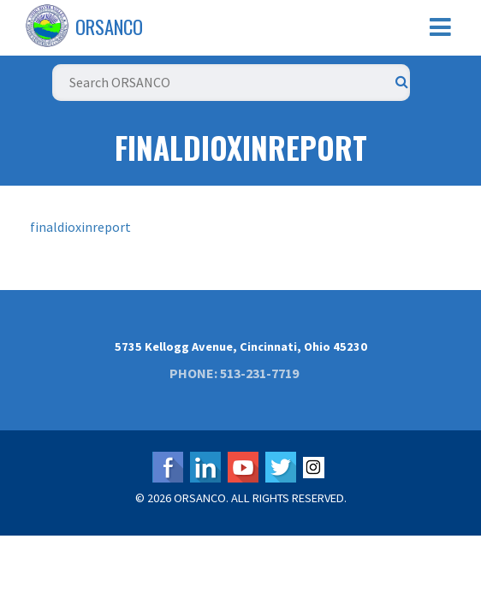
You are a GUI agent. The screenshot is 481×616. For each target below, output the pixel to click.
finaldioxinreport (80, 226)
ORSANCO (109, 26)
